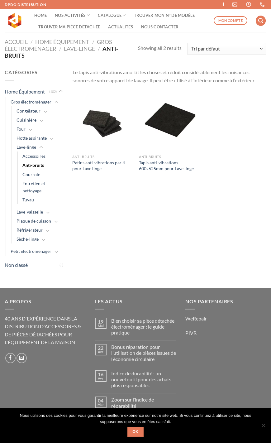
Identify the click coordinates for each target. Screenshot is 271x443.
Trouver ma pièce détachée (69, 26)
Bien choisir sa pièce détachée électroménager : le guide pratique (142, 326)
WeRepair (196, 318)
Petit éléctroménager (31, 251)
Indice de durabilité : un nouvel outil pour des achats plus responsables (141, 379)
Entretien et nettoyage (33, 187)
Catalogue (112, 15)
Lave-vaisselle (30, 211)
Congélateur (28, 110)
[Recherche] (261, 21)
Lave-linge (79, 48)
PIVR (191, 333)
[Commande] (227, 49)
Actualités (120, 26)
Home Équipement (62, 41)
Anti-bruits (33, 165)
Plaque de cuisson (34, 221)
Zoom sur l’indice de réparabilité (132, 402)
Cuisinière (26, 120)
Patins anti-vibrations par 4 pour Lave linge (98, 165)
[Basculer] (60, 91)
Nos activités (72, 15)
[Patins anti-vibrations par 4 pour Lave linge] (102, 121)
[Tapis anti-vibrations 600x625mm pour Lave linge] (169, 121)
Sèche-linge (28, 239)
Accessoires (33, 156)
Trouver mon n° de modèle (164, 15)
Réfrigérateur (30, 230)
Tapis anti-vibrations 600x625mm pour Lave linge (166, 165)
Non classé (16, 265)
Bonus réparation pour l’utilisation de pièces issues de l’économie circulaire (143, 353)
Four (21, 129)
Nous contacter (160, 26)
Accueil (16, 41)
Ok (135, 432)
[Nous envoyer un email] (22, 358)
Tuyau (28, 199)
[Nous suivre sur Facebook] (223, 4)
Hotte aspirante (32, 138)
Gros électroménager (31, 101)
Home (40, 15)
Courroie (31, 174)
